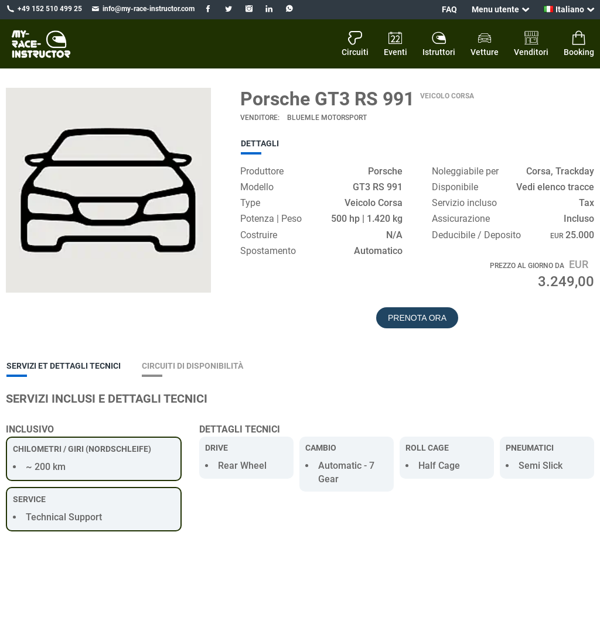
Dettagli (260, 143)
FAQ (449, 9)
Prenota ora (417, 317)
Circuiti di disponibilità (192, 365)
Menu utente (495, 9)
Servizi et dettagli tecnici (63, 365)
